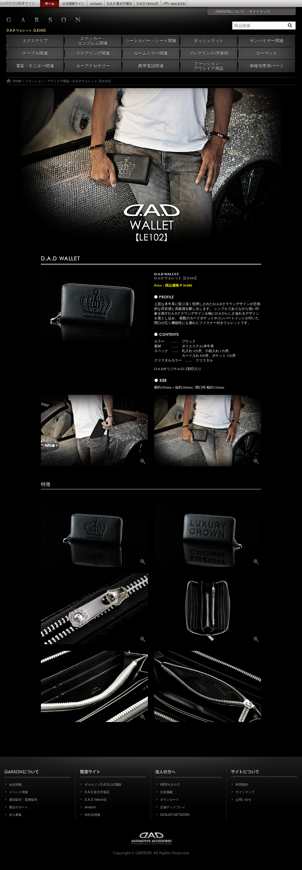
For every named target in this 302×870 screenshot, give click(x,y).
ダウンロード (169, 799)
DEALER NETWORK (175, 814)
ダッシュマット (209, 41)
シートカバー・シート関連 (151, 41)
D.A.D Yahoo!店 (96, 799)
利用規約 (242, 784)
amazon (90, 807)
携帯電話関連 (151, 66)
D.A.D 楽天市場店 (97, 792)
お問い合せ (243, 799)
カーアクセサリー (93, 66)
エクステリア (35, 41)
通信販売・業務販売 (23, 799)
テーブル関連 (35, 53)
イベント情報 (18, 792)
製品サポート (18, 807)
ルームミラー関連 (151, 53)
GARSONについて (229, 11)
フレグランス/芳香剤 (208, 53)
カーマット (266, 53)
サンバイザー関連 (267, 41)
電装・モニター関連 (35, 66)
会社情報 (15, 784)
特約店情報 (92, 814)
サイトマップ (259, 11)
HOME (17, 81)
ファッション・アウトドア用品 (209, 66)
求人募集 (15, 814)
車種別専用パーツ (267, 66)
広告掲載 (166, 792)
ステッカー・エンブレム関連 (93, 41)
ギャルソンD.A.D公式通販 (103, 784)
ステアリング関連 (93, 53)
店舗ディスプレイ (172, 807)
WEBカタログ (170, 784)
